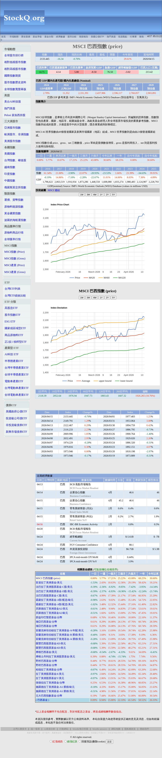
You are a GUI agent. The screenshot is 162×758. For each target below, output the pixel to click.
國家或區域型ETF (15, 328)
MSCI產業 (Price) (14, 265)
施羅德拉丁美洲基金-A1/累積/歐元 (55, 687)
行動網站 (63, 729)
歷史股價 (25, 36)
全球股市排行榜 (13, 55)
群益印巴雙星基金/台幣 (49, 617)
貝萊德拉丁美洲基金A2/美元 (52, 608)
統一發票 (35, 729)
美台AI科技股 (12, 101)
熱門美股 (111, 36)
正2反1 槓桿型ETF (16, 341)
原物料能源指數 (13, 206)
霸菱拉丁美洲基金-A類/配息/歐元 (54, 600)
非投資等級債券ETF (116, 733)
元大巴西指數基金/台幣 (49, 695)
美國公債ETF (97, 36)
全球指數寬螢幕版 (15, 89)
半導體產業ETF (14, 361)
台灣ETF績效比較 (15, 295)
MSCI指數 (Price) (14, 251)
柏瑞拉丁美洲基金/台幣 (49, 669)
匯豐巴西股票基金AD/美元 (51, 643)
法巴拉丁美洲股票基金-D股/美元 (54, 591)
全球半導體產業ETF (17, 374)
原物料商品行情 (13, 232)
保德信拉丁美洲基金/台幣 (50, 682)
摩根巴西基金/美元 (46, 652)
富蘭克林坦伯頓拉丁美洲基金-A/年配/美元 (60, 630)
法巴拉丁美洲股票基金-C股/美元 (54, 586)
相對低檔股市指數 (15, 62)
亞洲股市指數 (12, 127)
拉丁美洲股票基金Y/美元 (50, 678)
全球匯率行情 (12, 239)
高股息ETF (11, 307)
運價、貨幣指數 (13, 199)
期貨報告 (83, 36)
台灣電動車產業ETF (17, 387)
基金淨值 (37, 36)
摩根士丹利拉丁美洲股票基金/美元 (55, 656)
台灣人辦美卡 (20, 729)
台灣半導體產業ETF (17, 367)
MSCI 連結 (54, 190)
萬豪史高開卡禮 (33, 733)
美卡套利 (46, 733)
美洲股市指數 (12, 141)
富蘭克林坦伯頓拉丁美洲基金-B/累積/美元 (59, 634)
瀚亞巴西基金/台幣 (46, 621)
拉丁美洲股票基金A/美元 (50, 673)
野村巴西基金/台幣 (46, 660)
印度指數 (9, 173)
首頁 (3, 36)
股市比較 (72, 36)
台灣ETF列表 (12, 288)
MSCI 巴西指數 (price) (48, 578)
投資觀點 (122, 36)
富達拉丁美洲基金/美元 (49, 582)
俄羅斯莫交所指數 (15, 187)
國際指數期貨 (12, 75)
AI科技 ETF (12, 354)
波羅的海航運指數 (15, 220)
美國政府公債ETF (16, 411)
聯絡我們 (144, 729)
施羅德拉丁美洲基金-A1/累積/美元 (55, 691)
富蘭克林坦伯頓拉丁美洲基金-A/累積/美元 (60, 639)
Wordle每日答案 (80, 729)
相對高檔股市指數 (15, 68)
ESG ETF (10, 321)
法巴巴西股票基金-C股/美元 (51, 595)
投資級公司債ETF (16, 418)
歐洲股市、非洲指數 (16, 134)
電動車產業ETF (14, 381)
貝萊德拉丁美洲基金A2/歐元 (52, 613)
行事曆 (133, 36)
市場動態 (14, 36)
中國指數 (9, 180)
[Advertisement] (105, 17)
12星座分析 (49, 729)
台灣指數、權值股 (15, 160)
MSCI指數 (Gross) (14, 258)
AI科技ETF (130, 733)
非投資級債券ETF (16, 425)
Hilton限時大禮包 (82, 733)
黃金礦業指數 (12, 213)
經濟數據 (60, 36)
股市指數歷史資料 (15, 82)
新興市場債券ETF (16, 431)
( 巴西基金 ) (42, 700)
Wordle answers (99, 729)
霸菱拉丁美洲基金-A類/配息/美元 (54, 604)
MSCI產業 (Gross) (14, 272)
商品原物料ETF (14, 335)
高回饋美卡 (68, 733)
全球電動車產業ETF (17, 394)
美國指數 (9, 153)
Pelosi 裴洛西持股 (14, 115)
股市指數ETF (12, 314)
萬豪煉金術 (56, 733)
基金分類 (48, 36)
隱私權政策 (130, 729)
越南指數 (9, 167)
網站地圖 (115, 729)
